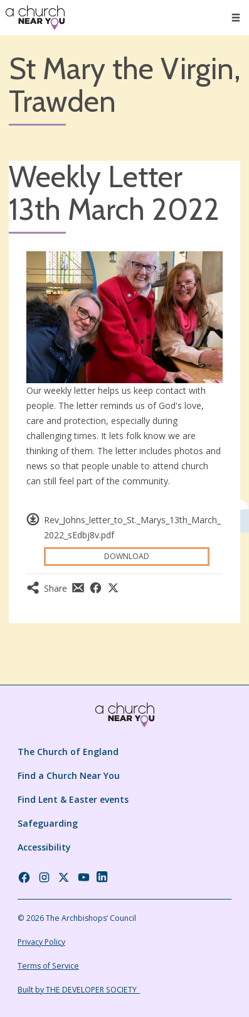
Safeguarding (48, 823)
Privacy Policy (41, 942)
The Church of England (68, 752)
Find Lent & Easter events (73, 799)
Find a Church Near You (69, 775)
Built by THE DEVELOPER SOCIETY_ (79, 989)
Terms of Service (48, 965)
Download (126, 556)
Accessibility (44, 847)
